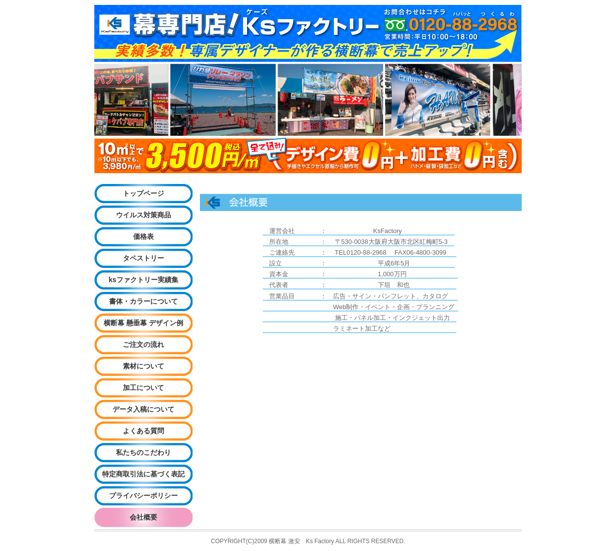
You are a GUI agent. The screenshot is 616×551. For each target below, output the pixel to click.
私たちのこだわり (143, 452)
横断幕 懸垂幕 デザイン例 (143, 323)
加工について (143, 388)
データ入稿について (143, 409)
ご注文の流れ (143, 344)
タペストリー (143, 258)
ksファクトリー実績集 (143, 280)
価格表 (143, 236)
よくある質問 (143, 431)
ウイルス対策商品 (143, 215)
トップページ (143, 193)
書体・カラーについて (143, 301)
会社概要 (143, 517)
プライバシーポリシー (143, 495)
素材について (143, 366)
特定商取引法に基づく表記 (143, 474)
